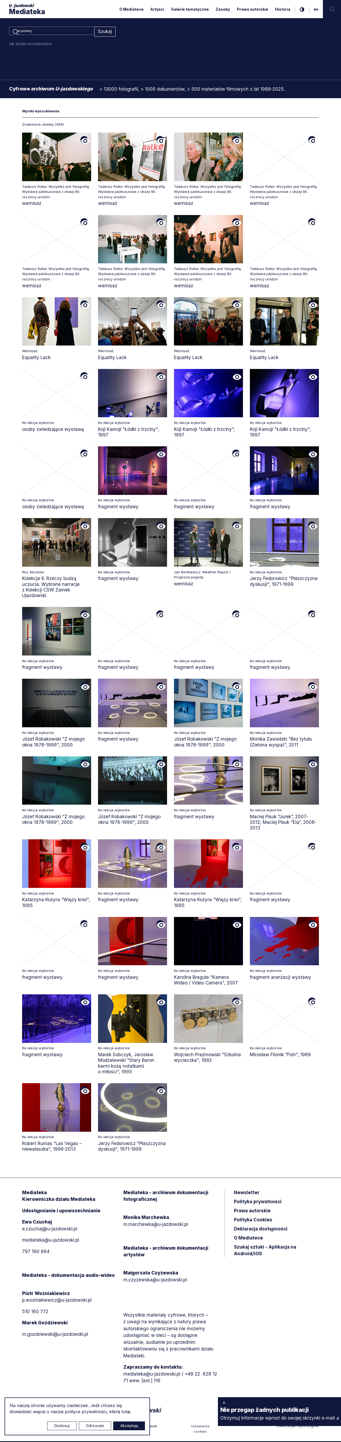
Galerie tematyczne (190, 9)
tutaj (125, 1411)
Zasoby (223, 9)
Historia (282, 9)
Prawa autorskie (252, 9)
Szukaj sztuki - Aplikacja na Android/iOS (265, 1251)
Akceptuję (129, 1425)
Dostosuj (62, 1425)
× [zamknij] (223, 1402)
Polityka (253, 1220)
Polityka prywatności (258, 1202)
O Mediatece (131, 9)
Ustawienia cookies (200, 1430)
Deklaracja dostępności (260, 1229)
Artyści (157, 9)
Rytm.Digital (308, 1427)
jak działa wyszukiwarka (30, 44)
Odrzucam (95, 1425)
